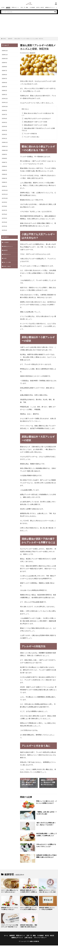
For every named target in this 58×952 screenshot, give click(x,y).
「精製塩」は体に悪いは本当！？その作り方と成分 (45, 813)
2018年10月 (5, 157)
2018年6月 (5, 174)
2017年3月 (5, 238)
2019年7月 (5, 119)
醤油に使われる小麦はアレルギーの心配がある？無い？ (38, 114)
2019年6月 (5, 123)
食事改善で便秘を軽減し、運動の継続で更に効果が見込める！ (28, 931)
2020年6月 (5, 76)
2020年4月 (5, 85)
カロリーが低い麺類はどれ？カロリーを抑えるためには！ (9, 891)
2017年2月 (5, 242)
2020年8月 (5, 68)
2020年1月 (5, 97)
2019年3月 (5, 136)
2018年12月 (5, 149)
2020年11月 (5, 55)
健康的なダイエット (9, 259)
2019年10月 (5, 110)
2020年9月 (5, 63)
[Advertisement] (29, 25)
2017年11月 (5, 204)
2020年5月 (5, 80)
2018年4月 (5, 183)
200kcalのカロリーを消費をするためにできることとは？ (46, 845)
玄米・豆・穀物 (28, 7)
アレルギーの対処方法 (29, 133)
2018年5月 (5, 178)
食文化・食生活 (46, 7)
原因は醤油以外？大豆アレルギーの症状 (34, 125)
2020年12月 (5, 51)
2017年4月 (5, 234)
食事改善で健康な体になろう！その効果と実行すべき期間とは (28, 892)
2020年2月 (5, 93)
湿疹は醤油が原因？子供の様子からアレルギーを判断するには (38, 129)
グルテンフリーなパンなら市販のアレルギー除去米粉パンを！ (9, 931)
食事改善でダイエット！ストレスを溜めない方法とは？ (9, 911)
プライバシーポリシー (40, 944)
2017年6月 (5, 225)
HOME (3, 7)
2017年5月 (5, 230)
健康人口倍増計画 (34, 948)
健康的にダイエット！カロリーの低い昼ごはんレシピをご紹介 (47, 892)
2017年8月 (5, 217)
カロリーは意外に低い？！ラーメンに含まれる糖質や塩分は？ (28, 911)
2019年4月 (5, 132)
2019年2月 (5, 140)
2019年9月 (5, 114)
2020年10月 (5, 59)
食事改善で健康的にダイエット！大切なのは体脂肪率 (47, 911)
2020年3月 (5, 89)
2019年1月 (5, 144)
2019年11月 (5, 106)
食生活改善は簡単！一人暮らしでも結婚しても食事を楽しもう (46, 835)
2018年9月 (5, 161)
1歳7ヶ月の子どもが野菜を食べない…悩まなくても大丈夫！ (46, 824)
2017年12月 (5, 200)
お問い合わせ (28, 944)
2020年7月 (5, 72)
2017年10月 (5, 208)
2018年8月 (5, 166)
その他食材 (37, 7)
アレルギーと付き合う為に (30, 137)
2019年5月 (5, 127)
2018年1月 (5, 196)
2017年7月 (5, 221)
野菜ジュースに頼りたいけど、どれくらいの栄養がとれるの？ (46, 802)
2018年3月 (5, 187)
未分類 (5, 272)
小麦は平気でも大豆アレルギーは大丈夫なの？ (36, 118)
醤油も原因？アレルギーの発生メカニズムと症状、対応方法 (28, 38)
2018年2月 (5, 191)
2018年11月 (5, 153)
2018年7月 (5, 170)
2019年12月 (5, 102)
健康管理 (9, 7)
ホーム (6, 942)
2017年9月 (5, 213)
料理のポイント (17, 7)
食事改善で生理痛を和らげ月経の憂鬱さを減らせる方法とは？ (46, 856)
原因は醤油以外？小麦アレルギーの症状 (34, 122)
